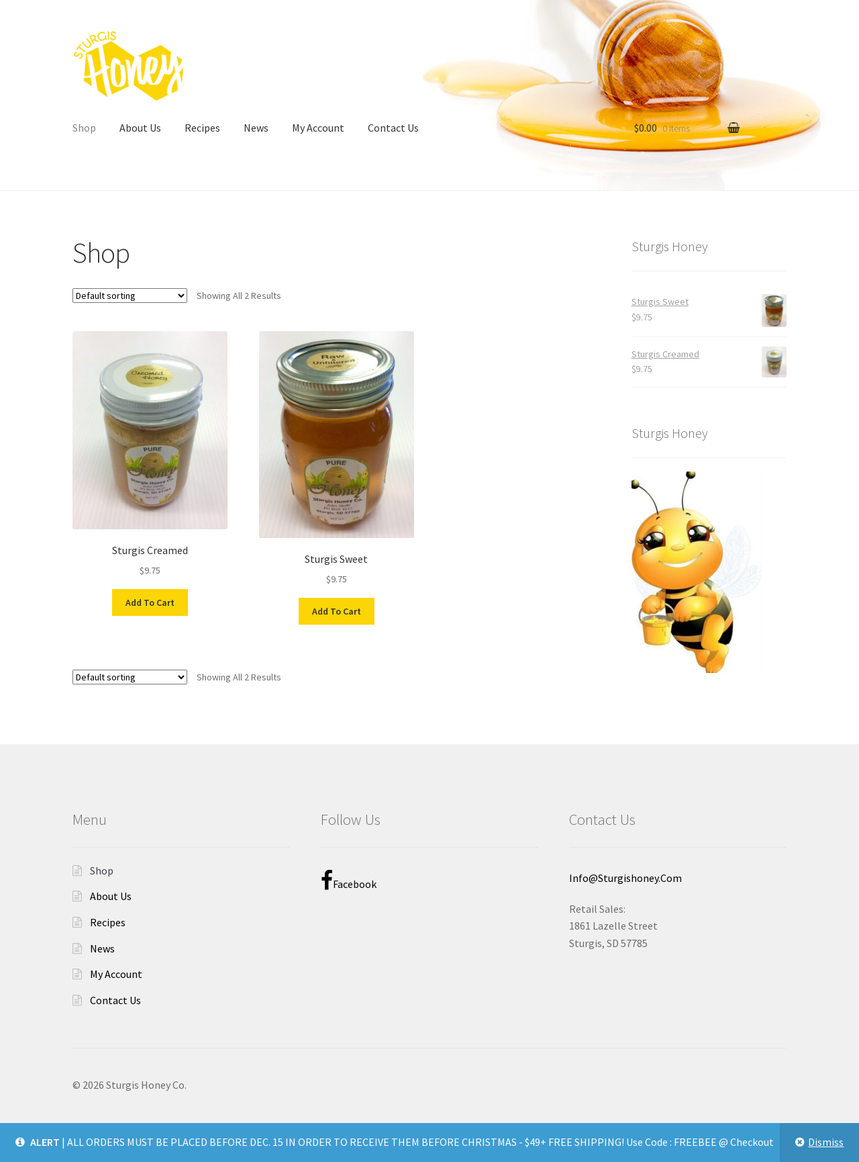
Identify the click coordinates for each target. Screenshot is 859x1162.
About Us (140, 127)
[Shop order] (129, 295)
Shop (84, 127)
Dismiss (826, 1142)
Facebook (348, 880)
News (256, 127)
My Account (318, 127)
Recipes (202, 127)
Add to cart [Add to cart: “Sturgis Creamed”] (149, 602)
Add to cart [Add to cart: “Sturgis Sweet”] (336, 611)
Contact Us (393, 127)
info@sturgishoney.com (625, 878)
